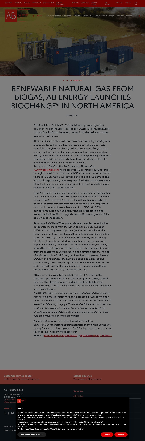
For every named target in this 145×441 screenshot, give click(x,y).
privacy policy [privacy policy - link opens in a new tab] (22, 426)
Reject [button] (107, 434)
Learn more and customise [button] (31, 434)
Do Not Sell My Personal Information (88, 422)
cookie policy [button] (96, 415)
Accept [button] (121, 434)
